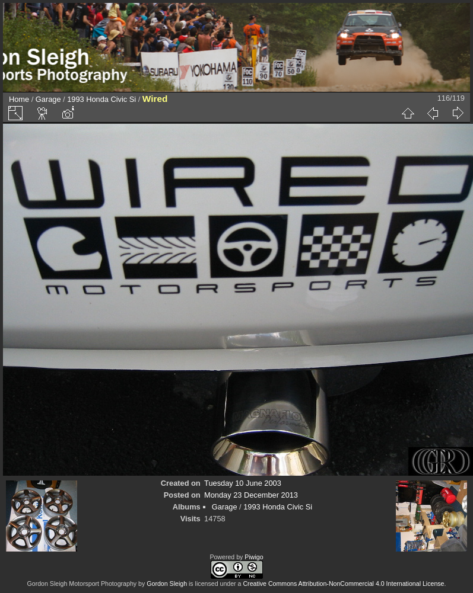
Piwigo (254, 556)
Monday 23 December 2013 (251, 495)
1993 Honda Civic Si (101, 99)
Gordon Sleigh (167, 583)
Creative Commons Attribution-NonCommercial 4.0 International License (343, 583)
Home (19, 99)
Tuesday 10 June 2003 (242, 483)
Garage (48, 99)
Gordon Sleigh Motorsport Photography (82, 583)
